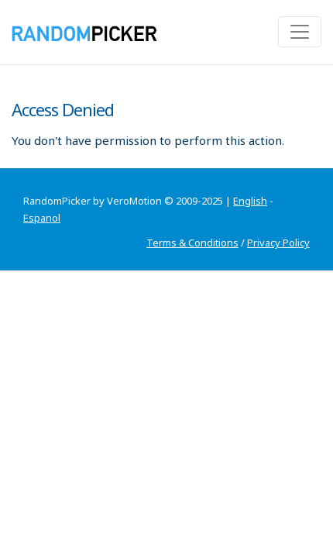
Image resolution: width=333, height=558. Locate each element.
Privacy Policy (278, 243)
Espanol (41, 218)
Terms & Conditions (192, 243)
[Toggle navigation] (299, 31)
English (250, 201)
